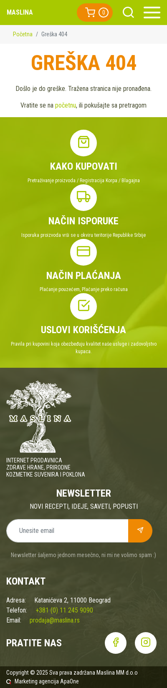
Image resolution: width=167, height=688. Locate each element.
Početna (23, 34)
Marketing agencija (37, 681)
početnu (65, 105)
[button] (95, 12)
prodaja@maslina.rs (55, 620)
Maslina (20, 12)
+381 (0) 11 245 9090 (64, 610)
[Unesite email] (67, 530)
